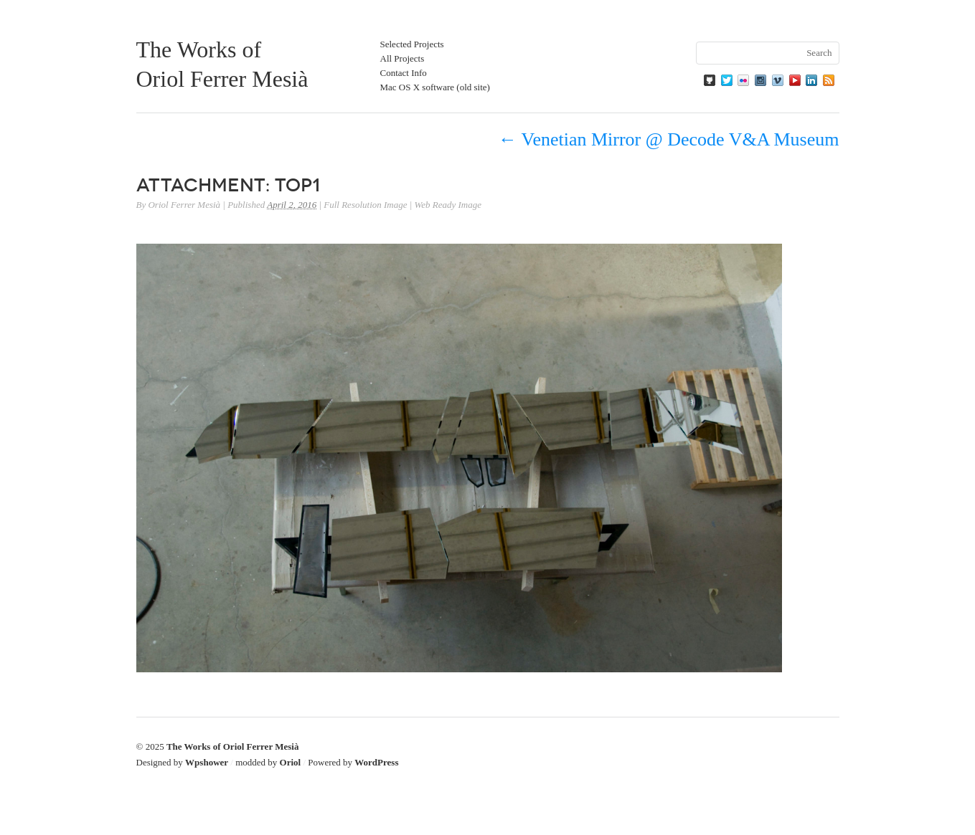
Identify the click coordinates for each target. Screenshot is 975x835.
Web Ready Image (448, 204)
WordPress (376, 762)
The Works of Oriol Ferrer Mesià (232, 746)
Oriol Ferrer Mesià (184, 204)
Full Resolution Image (365, 204)
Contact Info (403, 72)
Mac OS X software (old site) (435, 87)
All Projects (402, 58)
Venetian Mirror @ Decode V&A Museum (668, 139)
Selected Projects (412, 44)
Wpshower (206, 762)
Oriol (290, 762)
